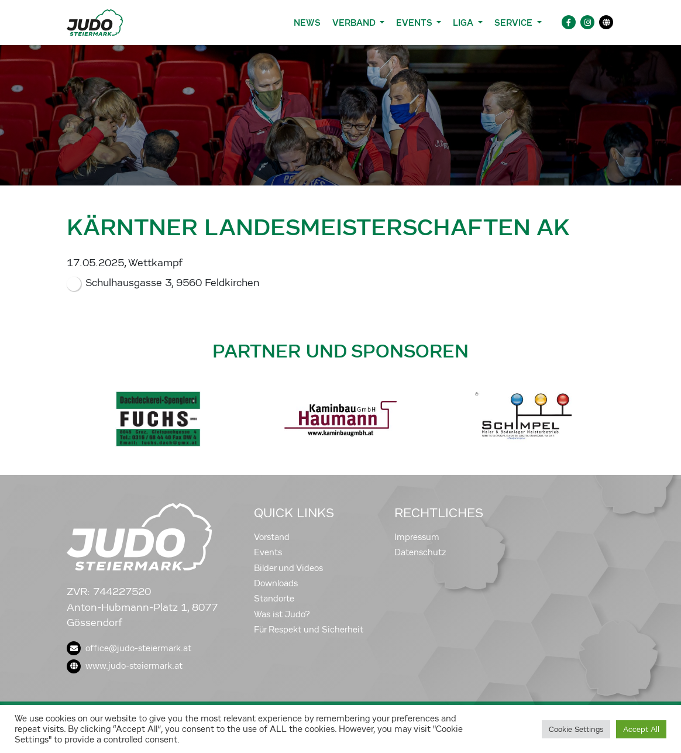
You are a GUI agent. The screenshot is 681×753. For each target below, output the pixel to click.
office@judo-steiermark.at (129, 648)
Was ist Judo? (282, 614)
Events (268, 552)
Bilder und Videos (288, 568)
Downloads (276, 583)
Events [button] (415, 22)
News (307, 22)
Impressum (416, 537)
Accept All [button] (641, 729)
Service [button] (514, 22)
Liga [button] (464, 22)
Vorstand (272, 537)
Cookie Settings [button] (576, 729)
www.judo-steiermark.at (125, 666)
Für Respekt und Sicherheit (308, 629)
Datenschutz (420, 552)
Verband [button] (354, 22)
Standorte (274, 598)
